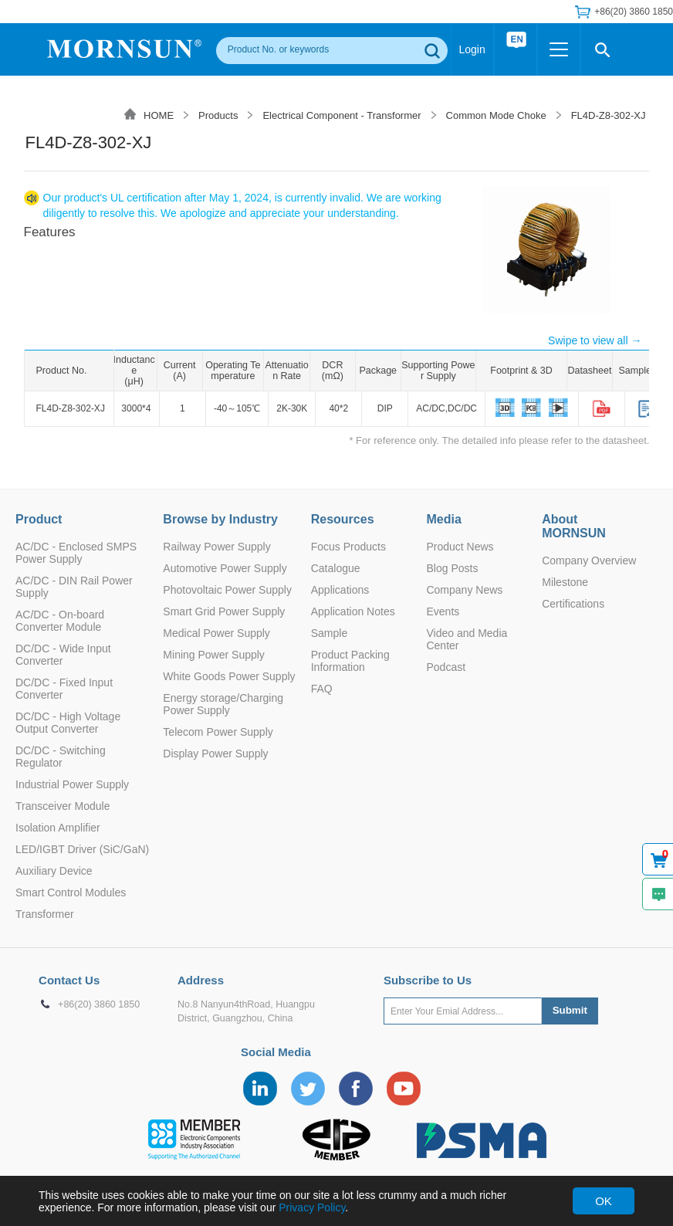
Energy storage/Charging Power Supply (223, 704)
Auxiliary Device (54, 871)
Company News (464, 590)
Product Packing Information (350, 661)
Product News (459, 546)
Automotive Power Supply (224, 568)
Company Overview (589, 560)
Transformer (44, 914)
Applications (340, 590)
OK (603, 1200)
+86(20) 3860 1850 (633, 11)
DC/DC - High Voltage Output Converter (67, 722)
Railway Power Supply (216, 546)
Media (443, 519)
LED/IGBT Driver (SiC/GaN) (82, 849)
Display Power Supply (215, 753)
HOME (159, 115)
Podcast (445, 667)
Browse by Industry (220, 519)
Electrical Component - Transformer (341, 115)
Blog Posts (452, 568)
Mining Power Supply (214, 655)
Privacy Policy (312, 1207)
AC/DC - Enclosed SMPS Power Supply (76, 552)
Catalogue (335, 568)
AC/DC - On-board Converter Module (59, 620)
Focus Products (348, 546)
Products (218, 115)
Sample (329, 633)
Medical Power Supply (216, 633)
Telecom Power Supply (217, 732)
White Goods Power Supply (229, 676)
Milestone (565, 582)
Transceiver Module (62, 806)
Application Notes (353, 611)
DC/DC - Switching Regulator (60, 756)
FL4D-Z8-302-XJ (608, 115)
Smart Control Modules (70, 892)
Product (38, 519)
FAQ (322, 688)
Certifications (573, 604)
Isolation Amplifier (57, 827)
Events (442, 611)
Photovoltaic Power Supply (227, 590)
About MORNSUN (574, 526)
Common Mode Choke (496, 115)
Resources (342, 519)
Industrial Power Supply (72, 784)
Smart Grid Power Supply (224, 611)
